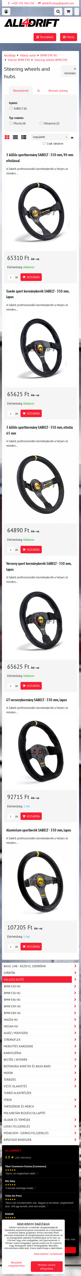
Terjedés (41, 1079)
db (12, 277)
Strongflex (41, 1039)
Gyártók (41, 973)
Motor (41, 1073)
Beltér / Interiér (41, 1059)
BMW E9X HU (41, 1006)
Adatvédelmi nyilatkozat (48, 1254)
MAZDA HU (41, 1019)
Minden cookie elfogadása (46, 1266)
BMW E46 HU (41, 999)
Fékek (41, 1100)
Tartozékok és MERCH (41, 1106)
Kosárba (31, 277)
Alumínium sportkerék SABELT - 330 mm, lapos (38, 830)
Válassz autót (41, 979)
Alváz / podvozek (41, 1033)
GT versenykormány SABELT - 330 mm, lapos (36, 699)
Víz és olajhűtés (41, 1086)
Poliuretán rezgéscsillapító (24, 1113)
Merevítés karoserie (41, 1046)
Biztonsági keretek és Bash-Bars (41, 1066)
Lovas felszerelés (41, 1126)
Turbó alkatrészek (17, 1093)
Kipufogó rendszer (41, 1140)
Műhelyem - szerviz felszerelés (41, 1133)
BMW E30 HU (41, 986)
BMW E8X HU (41, 1013)
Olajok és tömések (41, 1120)
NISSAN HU (41, 1026)
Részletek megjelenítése (16, 1264)
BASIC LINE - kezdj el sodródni (41, 966)
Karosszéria (41, 1053)
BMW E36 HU (41, 993)
